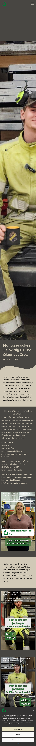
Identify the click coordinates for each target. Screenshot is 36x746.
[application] (18, 521)
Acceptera (18, 729)
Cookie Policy (18, 743)
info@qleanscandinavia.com (14, 483)
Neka (18, 734)
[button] (33, 710)
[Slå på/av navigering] (32, 3)
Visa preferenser (18, 740)
